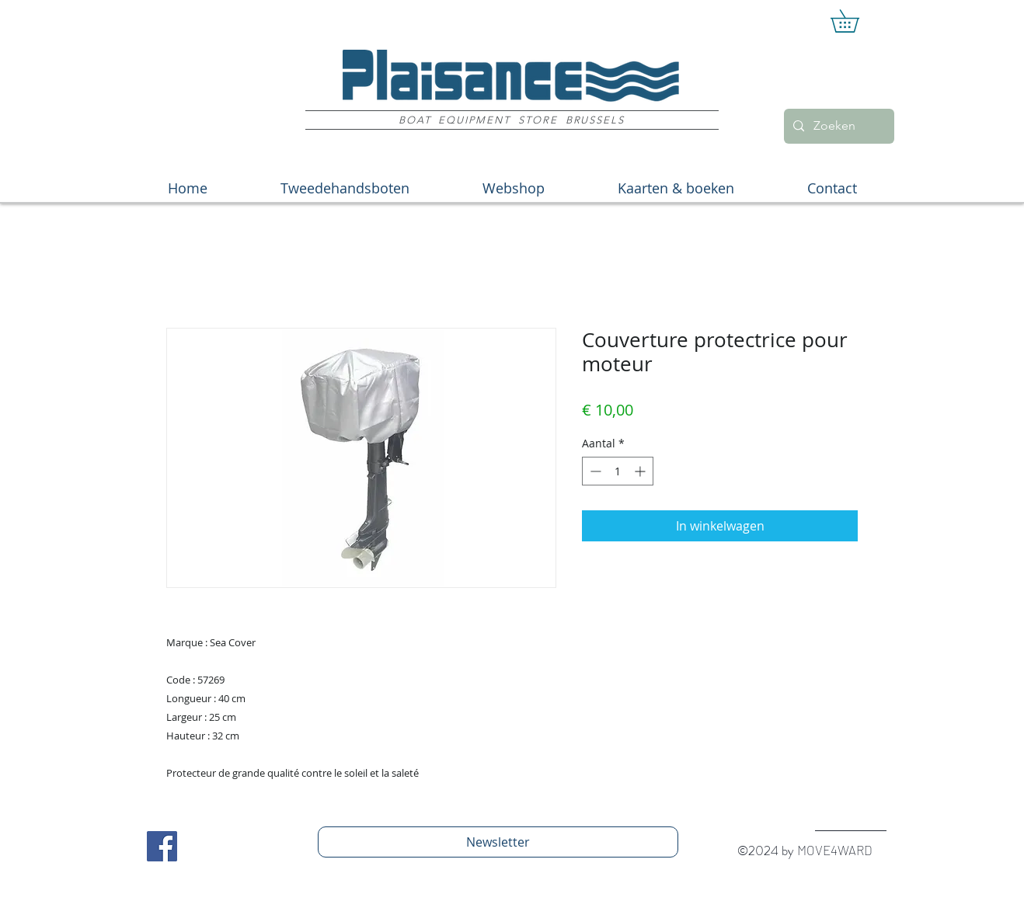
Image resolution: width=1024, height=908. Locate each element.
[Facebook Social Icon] (162, 846)
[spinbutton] (618, 471)
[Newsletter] (498, 842)
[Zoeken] (837, 126)
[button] (856, 21)
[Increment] (641, 471)
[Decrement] (594, 471)
